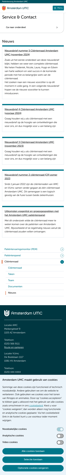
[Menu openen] (58, 8)
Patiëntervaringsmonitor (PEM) (20, 249)
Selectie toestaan (33, 459)
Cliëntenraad (11, 262)
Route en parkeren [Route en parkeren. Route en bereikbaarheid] (14, 347)
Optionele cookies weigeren (33, 468)
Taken (11, 274)
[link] (35, 268)
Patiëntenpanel (12, 255)
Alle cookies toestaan (33, 451)
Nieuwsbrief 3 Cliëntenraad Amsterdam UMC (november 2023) (29, 144)
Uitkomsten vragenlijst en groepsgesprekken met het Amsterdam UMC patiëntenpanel (32, 213)
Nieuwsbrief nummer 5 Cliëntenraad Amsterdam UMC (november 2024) (31, 53)
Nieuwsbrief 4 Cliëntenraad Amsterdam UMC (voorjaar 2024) (29, 111)
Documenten (15, 286)
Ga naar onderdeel (16, 27)
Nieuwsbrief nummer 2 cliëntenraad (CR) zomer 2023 (31, 177)
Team (11, 280)
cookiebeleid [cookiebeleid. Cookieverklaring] (36, 406)
